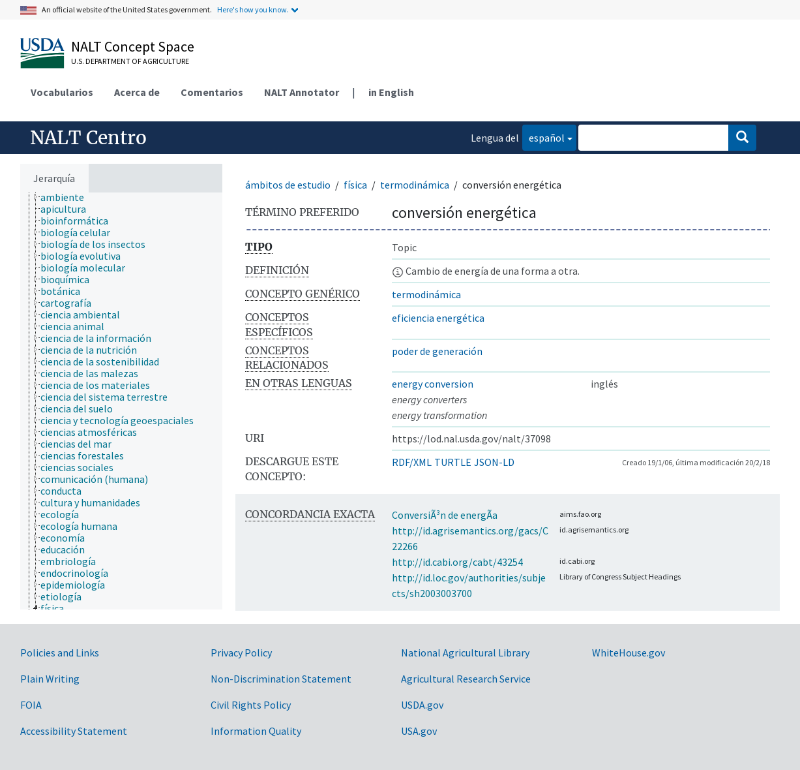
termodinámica (414, 184)
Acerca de (137, 92)
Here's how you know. (253, 9)
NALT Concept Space (132, 46)
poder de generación (437, 351)
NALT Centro (88, 137)
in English (391, 92)
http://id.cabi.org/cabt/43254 (457, 561)
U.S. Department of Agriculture (130, 61)
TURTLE (452, 462)
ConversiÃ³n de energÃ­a (444, 514)
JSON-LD (494, 462)
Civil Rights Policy (251, 704)
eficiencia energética (438, 317)
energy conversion (432, 383)
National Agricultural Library (465, 652)
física (355, 184)
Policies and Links (59, 652)
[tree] (121, 400)
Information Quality (256, 730)
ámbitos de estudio (288, 184)
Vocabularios (62, 92)
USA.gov (419, 730)
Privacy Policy (241, 652)
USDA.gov (422, 704)
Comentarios (212, 92)
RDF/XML (412, 462)
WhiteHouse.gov (628, 652)
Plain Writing (50, 678)
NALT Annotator (301, 92)
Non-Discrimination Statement (281, 678)
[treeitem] (68, 197)
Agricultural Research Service (466, 678)
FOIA (31, 704)
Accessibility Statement (73, 730)
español (543, 136)
